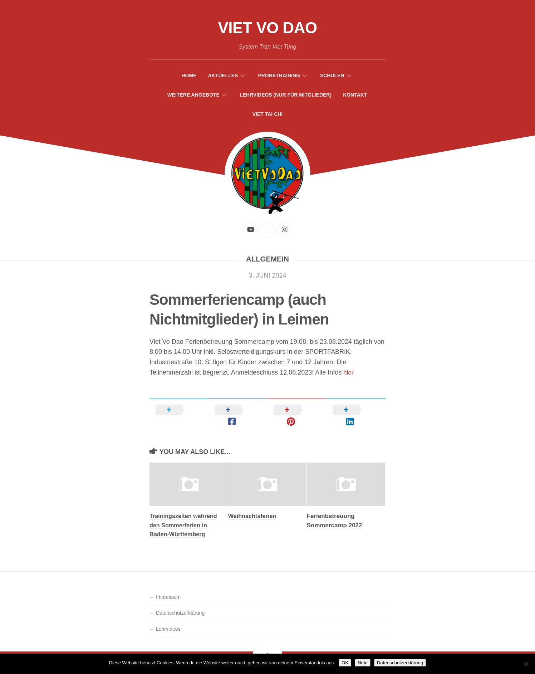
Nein (362, 662)
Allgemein (267, 260)
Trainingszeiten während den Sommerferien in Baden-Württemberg (184, 515)
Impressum (168, 587)
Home (188, 77)
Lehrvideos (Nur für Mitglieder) (286, 96)
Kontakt (355, 96)
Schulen (332, 77)
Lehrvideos (168, 619)
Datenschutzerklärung (180, 603)
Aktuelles (223, 77)
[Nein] (526, 664)
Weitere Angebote (193, 96)
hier (348, 373)
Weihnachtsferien (253, 506)
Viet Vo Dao (267, 28)
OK (345, 662)
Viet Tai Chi (267, 115)
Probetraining (279, 77)
